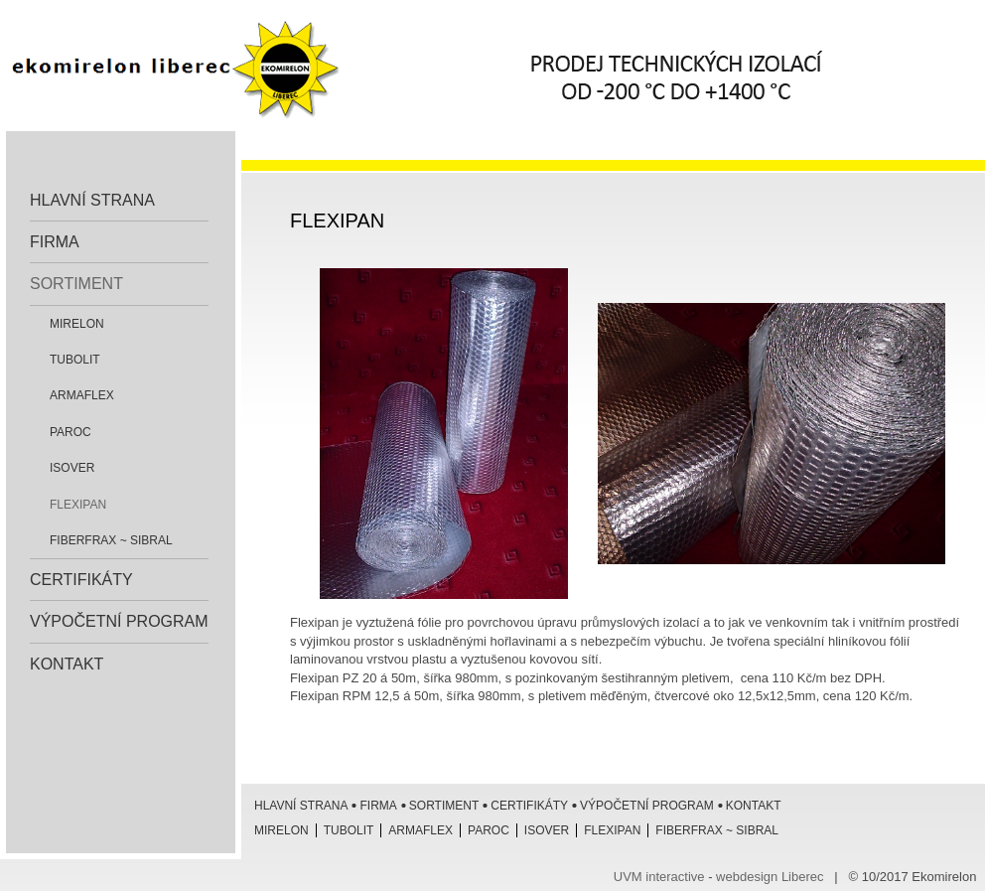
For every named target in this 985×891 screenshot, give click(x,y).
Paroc (70, 432)
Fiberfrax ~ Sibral (111, 540)
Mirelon (77, 324)
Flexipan (78, 505)
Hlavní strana (92, 200)
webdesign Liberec (769, 876)
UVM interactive (659, 876)
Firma (54, 241)
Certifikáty (81, 579)
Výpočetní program (119, 621)
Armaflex (82, 395)
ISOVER (72, 468)
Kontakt (66, 664)
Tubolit (75, 360)
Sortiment (76, 283)
